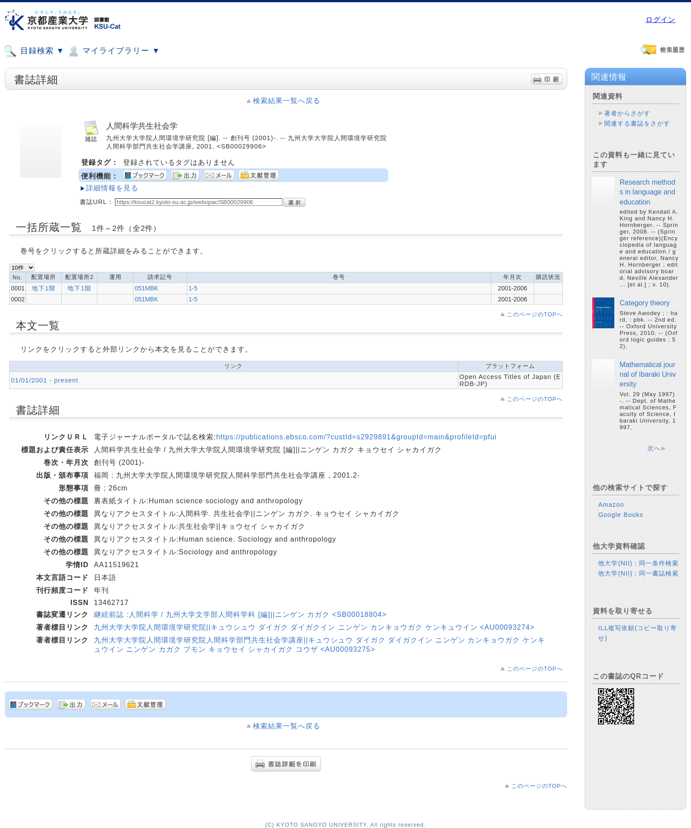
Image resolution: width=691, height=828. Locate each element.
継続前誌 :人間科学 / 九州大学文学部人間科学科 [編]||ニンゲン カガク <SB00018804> (240, 614)
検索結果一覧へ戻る (286, 100)
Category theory (645, 303)
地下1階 (44, 288)
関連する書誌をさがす (637, 123)
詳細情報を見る (112, 188)
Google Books (620, 514)
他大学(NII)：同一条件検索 (638, 563)
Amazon (611, 504)
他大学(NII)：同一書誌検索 (638, 573)
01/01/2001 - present (44, 380)
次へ (654, 448)
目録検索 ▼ (34, 51)
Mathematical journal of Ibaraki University (648, 374)
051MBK (146, 288)
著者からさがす (627, 113)
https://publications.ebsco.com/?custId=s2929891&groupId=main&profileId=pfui (356, 437)
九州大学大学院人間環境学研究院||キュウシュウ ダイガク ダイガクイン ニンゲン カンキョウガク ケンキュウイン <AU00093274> (314, 627)
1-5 (193, 288)
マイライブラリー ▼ (113, 51)
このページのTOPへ (535, 314)
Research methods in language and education (647, 192)
